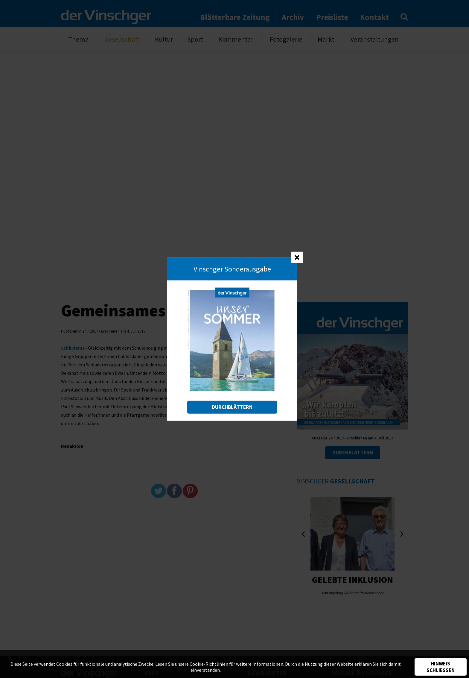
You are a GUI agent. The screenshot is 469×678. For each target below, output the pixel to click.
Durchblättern (232, 407)
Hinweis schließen (441, 667)
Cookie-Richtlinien (209, 664)
